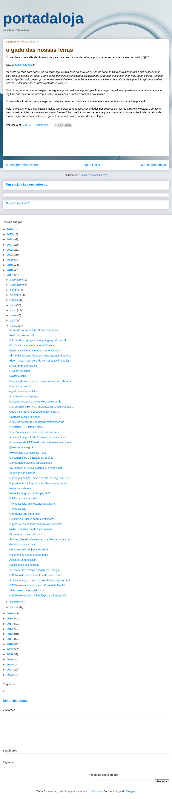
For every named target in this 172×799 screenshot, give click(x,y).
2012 (10, 633)
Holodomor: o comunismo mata (27, 452)
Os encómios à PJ (20, 386)
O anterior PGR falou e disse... (27, 426)
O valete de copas (19, 370)
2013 (10, 628)
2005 (10, 664)
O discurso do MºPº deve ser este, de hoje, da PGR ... (40, 478)
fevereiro (15, 601)
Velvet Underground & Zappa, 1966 (29, 493)
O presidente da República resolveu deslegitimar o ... (40, 483)
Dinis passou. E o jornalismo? (26, 590)
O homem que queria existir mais (28, 554)
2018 (10, 270)
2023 (10, 244)
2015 (10, 618)
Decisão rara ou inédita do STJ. (27, 534)
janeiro (14, 607)
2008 (10, 654)
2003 (10, 674)
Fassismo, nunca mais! (22, 544)
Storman (97, 791)
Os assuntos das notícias (24, 564)
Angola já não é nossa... (23, 473)
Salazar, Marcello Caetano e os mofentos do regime (39, 539)
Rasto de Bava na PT (21, 335)
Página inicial (91, 165)
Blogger (130, 791)
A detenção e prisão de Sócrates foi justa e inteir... (38, 437)
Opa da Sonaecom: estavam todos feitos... (34, 411)
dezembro (16, 279)
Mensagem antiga (153, 165)
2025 (10, 234)
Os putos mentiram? (18, 203)
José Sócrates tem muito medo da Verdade (34, 432)
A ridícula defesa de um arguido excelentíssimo (36, 421)
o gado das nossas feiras (24, 391)
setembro (16, 294)
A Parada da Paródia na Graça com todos (33, 330)
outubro (14, 289)
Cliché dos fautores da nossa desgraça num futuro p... (40, 355)
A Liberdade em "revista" (23, 365)
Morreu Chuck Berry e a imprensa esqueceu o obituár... (41, 406)
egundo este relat (23, 64)
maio (13, 315)
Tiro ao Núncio (17, 508)
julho (13, 305)
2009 (10, 649)
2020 (10, 259)
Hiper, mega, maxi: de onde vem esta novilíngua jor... (40, 360)
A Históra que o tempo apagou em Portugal (34, 570)
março (14, 325)
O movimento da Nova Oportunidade (30, 462)
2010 (10, 644)
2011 (10, 638)
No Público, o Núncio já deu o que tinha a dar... (36, 467)
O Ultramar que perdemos (24, 513)
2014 (10, 623)
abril (13, 320)
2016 (10, 613)
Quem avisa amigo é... (22, 447)
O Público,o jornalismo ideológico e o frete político (38, 595)
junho (13, 310)
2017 (10, 275)
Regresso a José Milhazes (24, 416)
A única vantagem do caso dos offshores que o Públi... (41, 580)
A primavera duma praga (23, 396)
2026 (10, 229)
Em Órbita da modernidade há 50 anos (31, 345)
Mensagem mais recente (23, 165)
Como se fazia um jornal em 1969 (28, 549)
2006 (10, 659)
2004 (10, 669)
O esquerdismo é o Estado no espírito (31, 457)
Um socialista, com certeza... (27, 184)
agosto (14, 300)
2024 (10, 239)
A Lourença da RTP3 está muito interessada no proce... (41, 442)
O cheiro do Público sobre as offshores (31, 519)
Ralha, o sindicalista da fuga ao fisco (30, 529)
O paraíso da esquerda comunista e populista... (36, 524)
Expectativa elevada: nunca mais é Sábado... (35, 350)
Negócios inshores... (21, 488)
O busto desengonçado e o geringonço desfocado (38, 340)
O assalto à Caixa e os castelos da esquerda (35, 401)
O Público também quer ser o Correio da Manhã (37, 585)
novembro (16, 284)
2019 (10, 265)
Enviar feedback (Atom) (93, 175)
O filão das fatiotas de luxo (24, 498)
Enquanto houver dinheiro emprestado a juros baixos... (41, 381)
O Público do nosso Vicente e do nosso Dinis (35, 575)
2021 (10, 254)
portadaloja (43, 18)
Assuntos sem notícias (22, 559)
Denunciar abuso (15, 700)
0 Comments (41, 124)
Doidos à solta (17, 375)
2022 (10, 249)
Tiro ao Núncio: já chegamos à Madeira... (33, 503)
